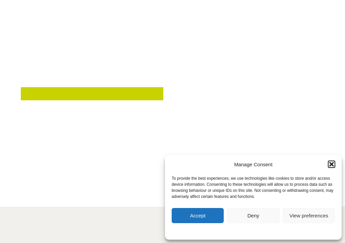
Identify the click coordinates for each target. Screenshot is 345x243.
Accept (198, 215)
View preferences (309, 215)
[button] (331, 164)
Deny (253, 215)
